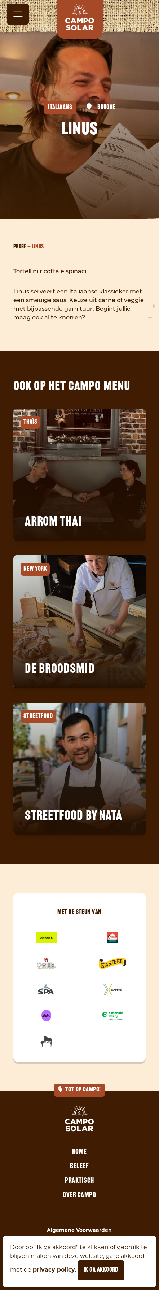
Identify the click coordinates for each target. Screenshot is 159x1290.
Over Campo (79, 1195)
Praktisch (79, 1181)
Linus (38, 247)
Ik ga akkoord (101, 1270)
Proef (19, 247)
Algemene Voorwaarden (79, 1230)
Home (79, 1152)
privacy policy (54, 1269)
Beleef (79, 1166)
